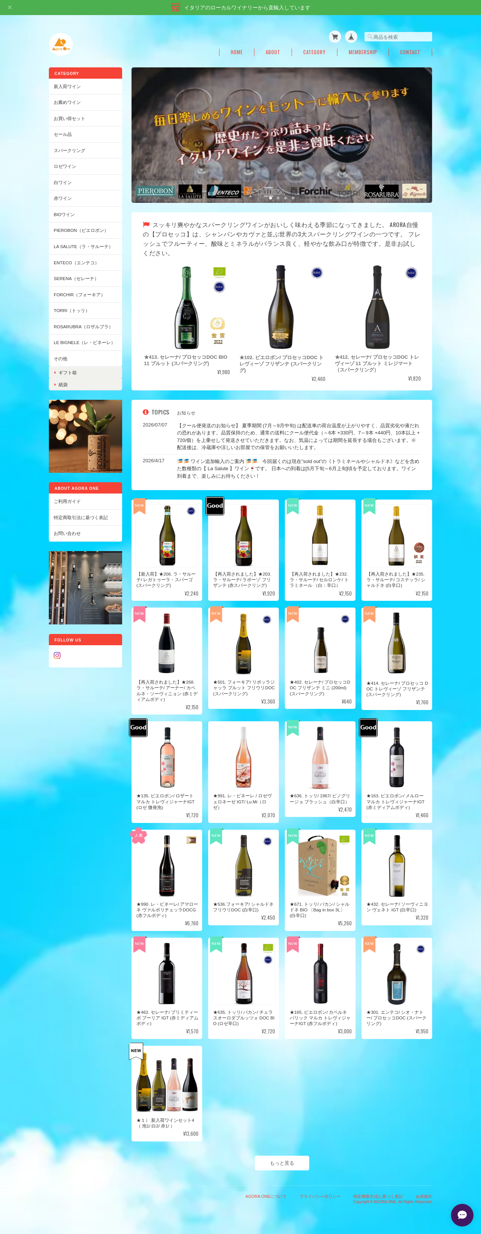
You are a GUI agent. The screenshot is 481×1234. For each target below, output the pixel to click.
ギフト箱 (68, 372)
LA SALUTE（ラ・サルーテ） (83, 246)
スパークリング (69, 150)
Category (314, 52)
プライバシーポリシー (320, 1196)
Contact (410, 52)
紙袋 (63, 384)
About (273, 52)
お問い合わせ (67, 533)
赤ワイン (63, 198)
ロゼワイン (65, 166)
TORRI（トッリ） (72, 310)
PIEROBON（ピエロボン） (81, 230)
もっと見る (282, 1163)
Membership (363, 52)
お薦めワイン (67, 102)
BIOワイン (64, 214)
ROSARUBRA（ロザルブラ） (83, 326)
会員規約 (424, 1196)
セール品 (63, 134)
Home (237, 52)
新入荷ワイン (67, 86)
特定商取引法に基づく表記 (81, 517)
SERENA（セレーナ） (76, 278)
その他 (60, 358)
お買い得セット (69, 118)
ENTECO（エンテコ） (76, 262)
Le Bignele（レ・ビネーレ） (84, 342)
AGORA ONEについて (266, 1196)
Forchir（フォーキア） (79, 294)
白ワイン (63, 182)
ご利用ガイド (67, 501)
